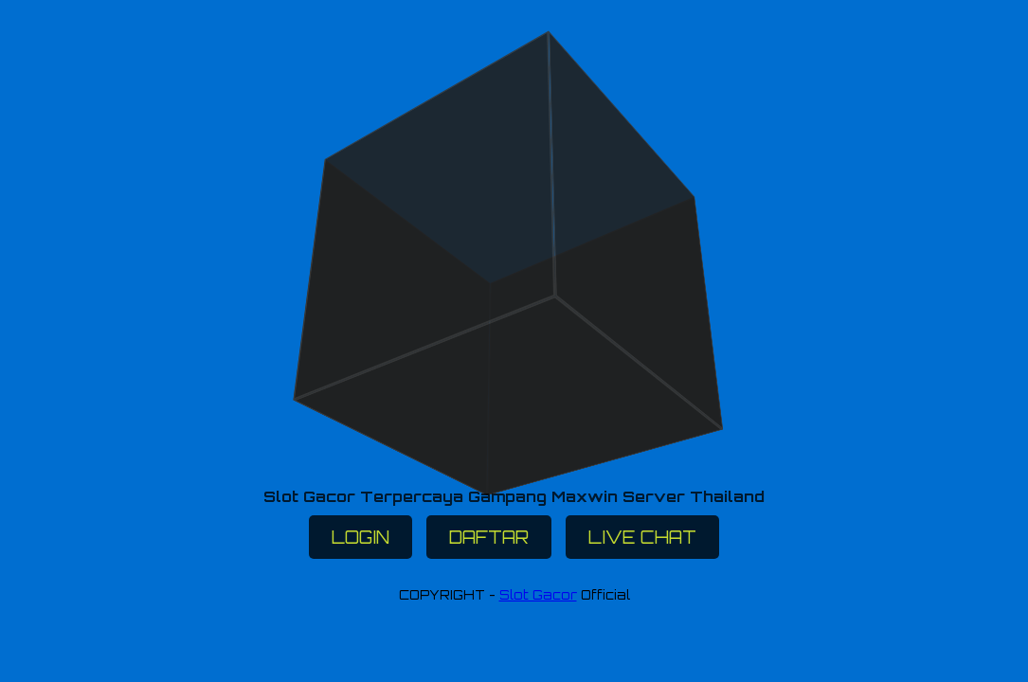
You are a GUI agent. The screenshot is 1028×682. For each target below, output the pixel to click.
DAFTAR (489, 537)
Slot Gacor (538, 594)
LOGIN (360, 537)
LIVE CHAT (642, 537)
